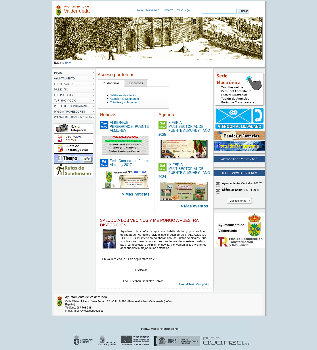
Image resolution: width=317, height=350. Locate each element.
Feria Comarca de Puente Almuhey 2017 (129, 163)
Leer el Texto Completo (193, 284)
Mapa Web (152, 10)
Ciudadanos (111, 83)
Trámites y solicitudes (124, 102)
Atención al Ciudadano (124, 98)
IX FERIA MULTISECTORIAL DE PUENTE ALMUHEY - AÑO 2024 (184, 171)
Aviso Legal (183, 10)
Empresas (136, 83)
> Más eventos (194, 206)
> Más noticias (136, 194)
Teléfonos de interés (123, 95)
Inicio (140, 10)
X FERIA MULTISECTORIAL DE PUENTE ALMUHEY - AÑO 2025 (184, 128)
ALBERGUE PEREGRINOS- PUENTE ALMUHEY (129, 126)
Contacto (167, 10)
